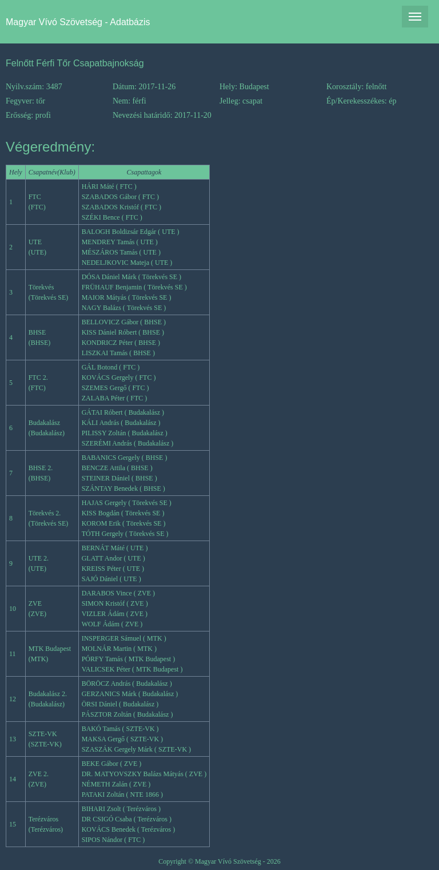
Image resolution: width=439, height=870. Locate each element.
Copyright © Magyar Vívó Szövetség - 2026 (219, 861)
